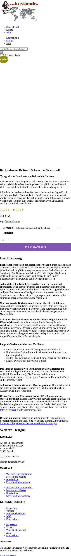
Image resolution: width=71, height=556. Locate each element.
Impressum (11, 506)
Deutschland (12, 27)
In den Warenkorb (35, 245)
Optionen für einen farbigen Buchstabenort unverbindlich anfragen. (34, 421)
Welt (8, 32)
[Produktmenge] (4, 238)
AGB (9, 515)
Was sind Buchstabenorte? (19, 472)
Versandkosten (12, 220)
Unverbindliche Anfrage (18, 481)
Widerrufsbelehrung (16, 512)
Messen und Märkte (16, 475)
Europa (9, 29)
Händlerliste (12, 478)
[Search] (1, 52)
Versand (10, 509)
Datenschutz (12, 518)
